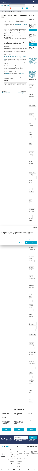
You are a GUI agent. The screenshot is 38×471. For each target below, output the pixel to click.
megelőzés (23, 84)
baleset (30, 392)
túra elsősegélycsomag (32, 352)
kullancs (30, 296)
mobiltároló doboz (31, 332)
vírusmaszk (30, 134)
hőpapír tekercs (31, 287)
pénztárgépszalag (31, 285)
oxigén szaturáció (31, 256)
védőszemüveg (31, 141)
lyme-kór (30, 307)
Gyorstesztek (26, 457)
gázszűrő (30, 189)
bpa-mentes (31, 370)
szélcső (30, 336)
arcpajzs (30, 143)
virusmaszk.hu (7, 73)
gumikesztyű (31, 314)
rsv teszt (30, 276)
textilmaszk (31, 150)
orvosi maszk (31, 112)
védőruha (30, 170)
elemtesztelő (31, 381)
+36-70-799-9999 (5, 458)
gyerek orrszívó (31, 345)
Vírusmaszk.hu (16, 467)
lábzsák (30, 123)
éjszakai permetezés (32, 198)
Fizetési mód (12, 453)
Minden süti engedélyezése (31, 242)
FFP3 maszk (31, 265)
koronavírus (31, 94)
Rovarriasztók (26, 449)
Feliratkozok (32, 437)
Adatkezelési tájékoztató (19, 457)
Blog (5, 11)
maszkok (30, 174)
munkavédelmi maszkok (31, 177)
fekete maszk (31, 152)
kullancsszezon (31, 298)
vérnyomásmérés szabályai (31, 327)
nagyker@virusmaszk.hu (5, 459)
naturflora (30, 390)
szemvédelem (31, 145)
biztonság (30, 401)
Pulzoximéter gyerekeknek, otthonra (30, 415)
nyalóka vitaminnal (31, 365)
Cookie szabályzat (19, 454)
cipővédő (30, 103)
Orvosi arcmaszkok (26, 451)
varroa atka (30, 258)
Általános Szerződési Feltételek (18, 452)
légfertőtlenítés (31, 269)
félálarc (30, 200)
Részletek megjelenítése (31, 239)
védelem (30, 154)
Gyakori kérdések (12, 456)
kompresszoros (31, 303)
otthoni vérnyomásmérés (31, 324)
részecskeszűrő (31, 191)
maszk (34, 136)
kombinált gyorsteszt (32, 278)
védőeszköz (31, 125)
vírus (5, 84)
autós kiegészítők (31, 399)
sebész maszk (31, 114)
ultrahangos (31, 305)
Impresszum (19, 449)
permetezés (31, 193)
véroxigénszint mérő (32, 249)
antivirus (9, 84)
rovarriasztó (31, 316)
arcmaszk (30, 161)
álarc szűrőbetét (31, 260)
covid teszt (30, 182)
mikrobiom (30, 403)
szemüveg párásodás (32, 172)
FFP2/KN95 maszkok (26, 454)
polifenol (14, 84)
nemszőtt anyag (31, 96)
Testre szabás (19, 242)
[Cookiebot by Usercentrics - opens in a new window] (32, 227)
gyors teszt (30, 180)
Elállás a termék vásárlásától (19, 459)
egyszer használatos (32, 105)
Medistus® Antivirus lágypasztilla (21, 24)
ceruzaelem (31, 383)
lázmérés (30, 374)
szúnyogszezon (31, 294)
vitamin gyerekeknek (32, 363)
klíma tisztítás (31, 202)
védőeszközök (31, 267)
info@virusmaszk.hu (34, 451)
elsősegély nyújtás (31, 211)
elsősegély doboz (31, 209)
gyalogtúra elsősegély (32, 354)
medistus (18, 84)
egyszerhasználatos (32, 116)
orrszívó (30, 341)
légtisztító (30, 87)
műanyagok (31, 372)
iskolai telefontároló (32, 334)
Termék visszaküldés (12, 450)
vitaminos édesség (31, 361)
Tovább (6, 429)
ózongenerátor (31, 85)
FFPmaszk (30, 132)
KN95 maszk (31, 163)
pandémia (30, 107)
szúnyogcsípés (31, 379)
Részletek (33, 44)
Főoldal (2, 11)
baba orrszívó (31, 343)
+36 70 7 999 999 (9, 2)
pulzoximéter (31, 247)
